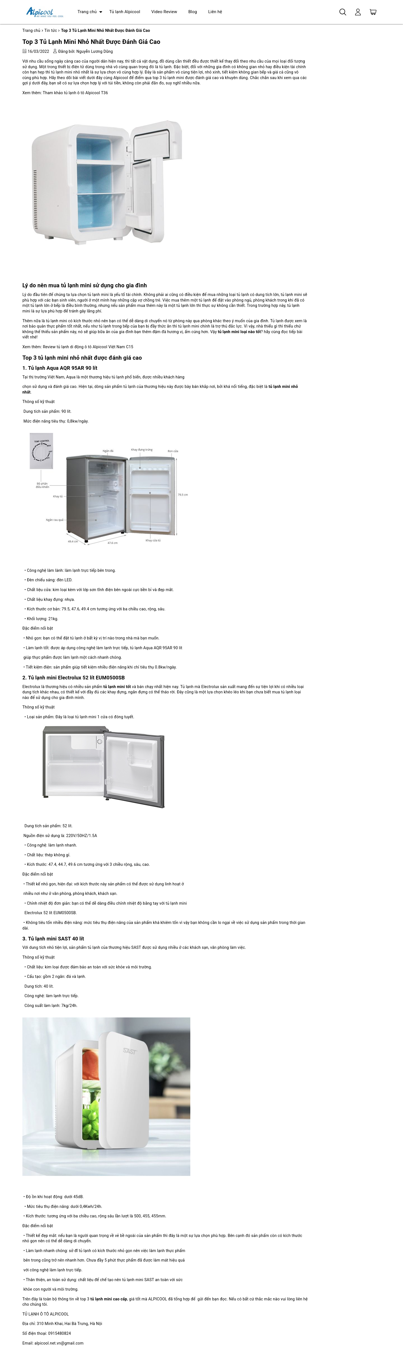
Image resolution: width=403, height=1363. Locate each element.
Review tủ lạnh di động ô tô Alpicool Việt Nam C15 (88, 347)
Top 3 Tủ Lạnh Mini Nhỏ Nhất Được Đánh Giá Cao (91, 41)
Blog (192, 11)
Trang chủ (87, 11)
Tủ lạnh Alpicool (124, 11)
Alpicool (120, 77)
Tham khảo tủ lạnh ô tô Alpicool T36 (75, 93)
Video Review (164, 11)
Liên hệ (215, 11)
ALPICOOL (157, 1299)
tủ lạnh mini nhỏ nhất (70, 72)
